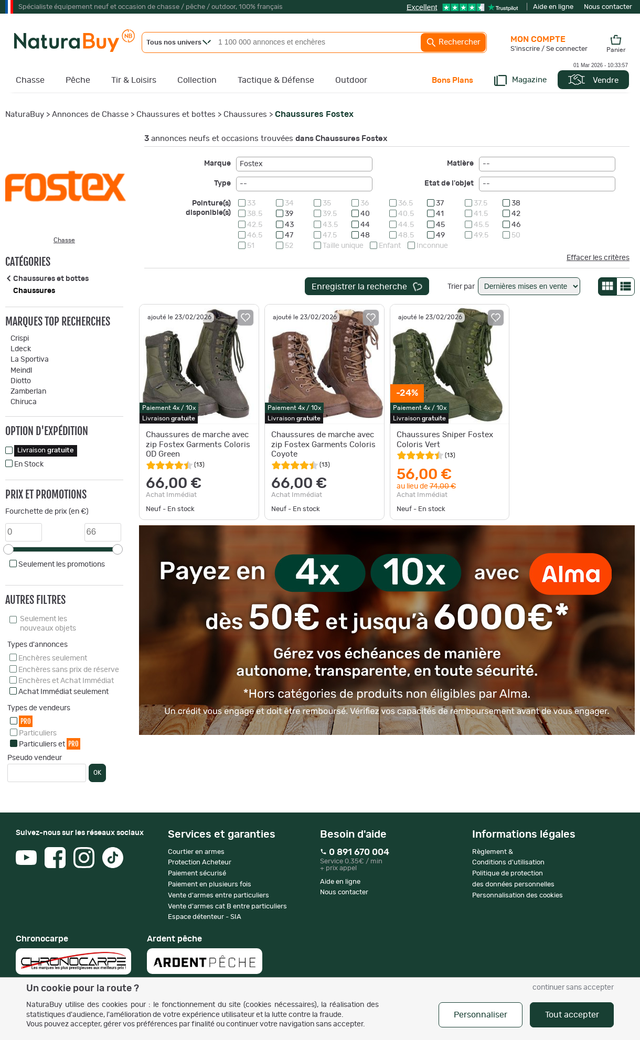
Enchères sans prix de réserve (68, 670)
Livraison (45, 450)
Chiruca (23, 402)
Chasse (30, 80)
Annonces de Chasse (90, 114)
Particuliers (38, 733)
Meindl (21, 370)
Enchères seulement (52, 658)
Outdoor (351, 80)
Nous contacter (608, 7)
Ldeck (20, 349)
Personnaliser (480, 1015)
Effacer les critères (598, 258)
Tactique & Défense (276, 80)
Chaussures (245, 114)
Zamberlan (28, 391)
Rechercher (453, 42)
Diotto (20, 381)
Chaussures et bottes (176, 114)
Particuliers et (49, 743)
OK (97, 773)
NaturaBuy (24, 114)
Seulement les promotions (61, 564)
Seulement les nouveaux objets (48, 623)
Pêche (78, 80)
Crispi (19, 338)
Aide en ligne (553, 7)
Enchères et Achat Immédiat (66, 681)
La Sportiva (29, 359)
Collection (197, 80)
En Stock (29, 464)
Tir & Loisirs (133, 80)
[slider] (8, 549)
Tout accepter (572, 1015)
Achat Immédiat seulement (63, 692)
